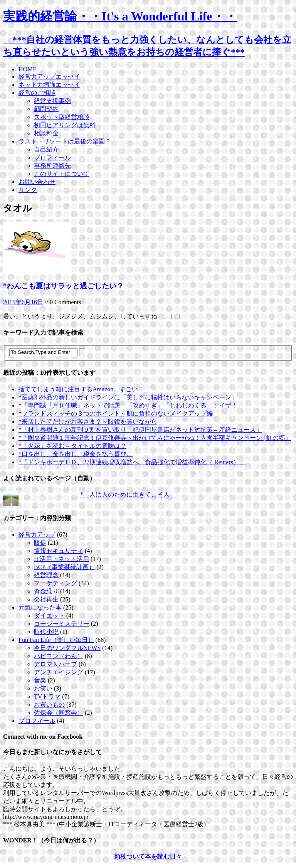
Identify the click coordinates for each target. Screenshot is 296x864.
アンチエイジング (58, 672)
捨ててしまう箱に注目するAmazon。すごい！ (81, 389)
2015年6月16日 (23, 302)
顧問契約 (46, 109)
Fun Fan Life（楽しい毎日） (56, 640)
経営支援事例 (52, 101)
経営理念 (46, 575)
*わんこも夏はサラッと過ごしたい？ (63, 286)
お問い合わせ (37, 182)
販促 (40, 542)
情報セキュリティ (58, 550)
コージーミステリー (61, 623)
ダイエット (49, 615)
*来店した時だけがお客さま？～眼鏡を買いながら (87, 421)
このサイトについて (61, 173)
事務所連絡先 (52, 165)
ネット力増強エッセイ (49, 84)
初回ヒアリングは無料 (65, 125)
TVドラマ (47, 696)
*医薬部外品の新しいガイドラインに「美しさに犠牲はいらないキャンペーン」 (127, 397)
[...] (175, 316)
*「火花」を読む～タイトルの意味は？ (72, 446)
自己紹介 (46, 149)
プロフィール (52, 157)
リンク (27, 190)
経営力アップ (37, 534)
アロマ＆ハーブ (55, 664)
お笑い (43, 688)
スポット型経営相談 (61, 117)
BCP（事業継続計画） (64, 567)
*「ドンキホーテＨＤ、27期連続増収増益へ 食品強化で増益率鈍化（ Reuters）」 (132, 462)
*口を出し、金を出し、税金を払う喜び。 (75, 454)
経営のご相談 (37, 92)
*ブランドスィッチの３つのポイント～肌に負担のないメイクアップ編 (115, 413)
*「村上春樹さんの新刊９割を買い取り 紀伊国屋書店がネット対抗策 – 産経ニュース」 (140, 429)
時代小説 (46, 631)
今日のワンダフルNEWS (67, 648)
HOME (27, 69)
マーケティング (55, 583)
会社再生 (46, 599)
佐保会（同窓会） (58, 712)
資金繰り (46, 591)
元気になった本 (40, 607)
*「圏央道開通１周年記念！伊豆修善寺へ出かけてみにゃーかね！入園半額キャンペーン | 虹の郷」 (154, 438)
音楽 (40, 680)
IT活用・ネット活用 (61, 559)
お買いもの (49, 704)
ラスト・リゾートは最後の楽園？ (64, 141)
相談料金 (46, 133)
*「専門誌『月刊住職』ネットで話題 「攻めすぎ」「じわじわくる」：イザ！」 (131, 405)
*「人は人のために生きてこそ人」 (128, 494)
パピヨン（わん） (58, 656)
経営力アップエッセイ (49, 76)
